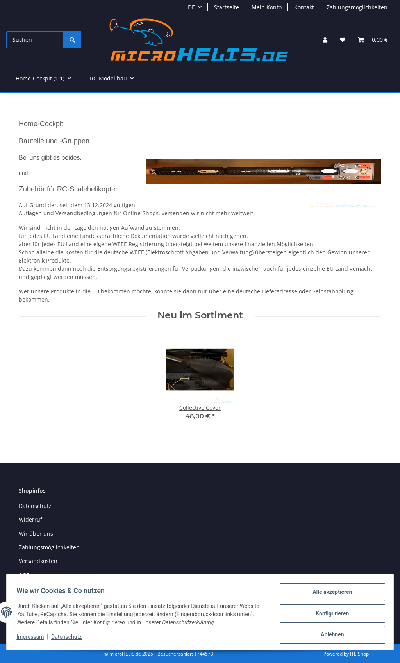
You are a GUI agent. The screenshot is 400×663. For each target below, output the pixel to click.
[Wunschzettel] (343, 39)
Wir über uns (36, 533)
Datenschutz (69, 639)
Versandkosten (38, 561)
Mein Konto (267, 7)
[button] (325, 39)
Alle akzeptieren (329, 595)
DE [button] (191, 7)
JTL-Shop (359, 653)
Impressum (32, 639)
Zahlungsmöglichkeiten (357, 7)
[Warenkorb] (373, 39)
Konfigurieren (329, 615)
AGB (24, 575)
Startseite (226, 7)
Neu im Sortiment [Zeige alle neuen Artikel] (200, 315)
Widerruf (30, 519)
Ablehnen (329, 635)
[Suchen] (35, 39)
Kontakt (304, 7)
